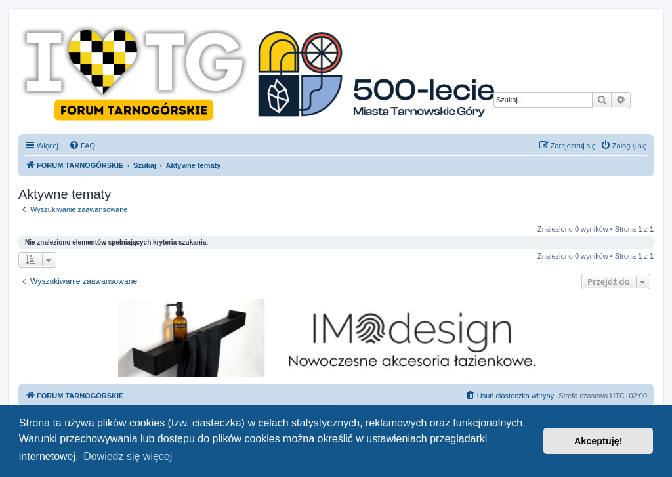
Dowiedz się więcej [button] (127, 456)
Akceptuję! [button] (598, 441)
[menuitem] (82, 146)
